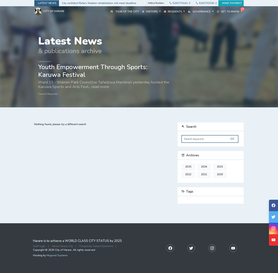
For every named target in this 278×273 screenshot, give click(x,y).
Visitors (151, 11)
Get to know (229, 11)
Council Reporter (48, 94)
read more (100, 86)
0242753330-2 (205, 3)
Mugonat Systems (57, 255)
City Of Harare (49, 11)
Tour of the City (124, 11)
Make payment (231, 3)
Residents (174, 11)
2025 (188, 167)
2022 (188, 174)
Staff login (39, 246)
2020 (220, 174)
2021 (204, 174)
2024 (204, 167)
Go (232, 139)
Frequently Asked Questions (96, 246)
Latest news (46, 3)
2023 (220, 167)
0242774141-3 (178, 3)
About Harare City (62, 246)
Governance (200, 11)
